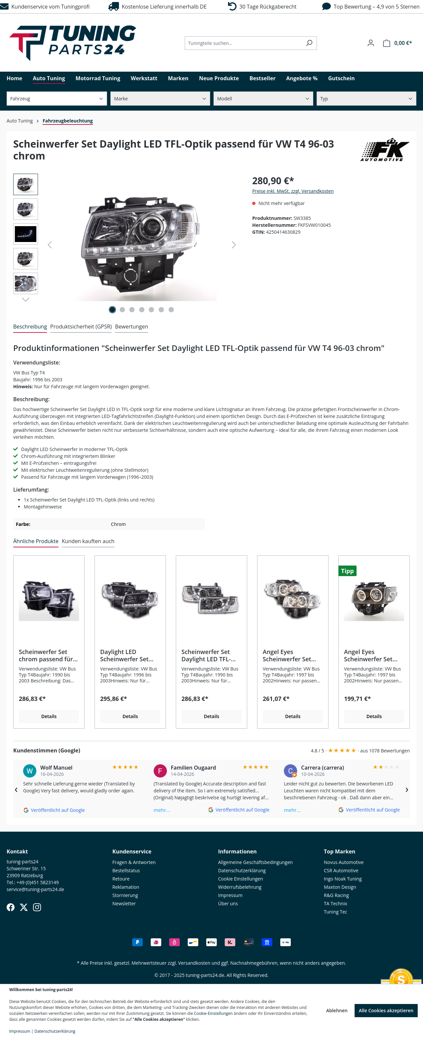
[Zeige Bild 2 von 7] (122, 309)
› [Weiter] (406, 788)
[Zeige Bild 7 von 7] (171, 309)
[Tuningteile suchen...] (243, 43)
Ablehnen (337, 1010)
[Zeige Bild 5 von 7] (151, 309)
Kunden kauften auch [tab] (88, 541)
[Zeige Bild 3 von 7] (132, 309)
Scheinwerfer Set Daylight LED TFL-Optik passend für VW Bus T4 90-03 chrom (207, 655)
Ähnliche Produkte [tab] (35, 541)
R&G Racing (336, 895)
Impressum (230, 895)
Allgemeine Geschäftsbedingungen (255, 862)
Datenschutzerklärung (242, 870)
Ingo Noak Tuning (343, 879)
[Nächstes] (234, 245)
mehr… (162, 810)
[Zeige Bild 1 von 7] (112, 309)
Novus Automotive (344, 862)
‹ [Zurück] (16, 788)
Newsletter (124, 903)
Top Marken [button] (339, 851)
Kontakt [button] (17, 851)
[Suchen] (309, 43)
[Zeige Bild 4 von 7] (141, 309)
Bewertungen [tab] (131, 326)
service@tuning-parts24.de (35, 889)
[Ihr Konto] (371, 43)
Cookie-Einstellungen (213, 1013)
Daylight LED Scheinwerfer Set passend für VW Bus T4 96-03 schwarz (128, 655)
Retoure (121, 879)
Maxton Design (340, 887)
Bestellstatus (126, 870)
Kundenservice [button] (131, 851)
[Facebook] (11, 907)
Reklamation (125, 887)
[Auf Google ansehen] (54, 810)
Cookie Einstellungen (240, 879)
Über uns (228, 903)
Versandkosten (194, 963)
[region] (126, 245)
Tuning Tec (335, 912)
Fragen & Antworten (134, 862)
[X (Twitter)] (24, 907)
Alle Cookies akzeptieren (386, 1010)
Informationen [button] (237, 851)
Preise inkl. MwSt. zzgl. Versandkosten (292, 191)
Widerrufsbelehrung (239, 887)
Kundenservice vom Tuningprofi (45, 6)
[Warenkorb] (397, 43)
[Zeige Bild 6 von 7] (161, 309)
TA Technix (335, 903)
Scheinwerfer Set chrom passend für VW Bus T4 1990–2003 (46, 655)
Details (49, 716)
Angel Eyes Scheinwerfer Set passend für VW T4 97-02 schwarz (370, 655)
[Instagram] (37, 907)
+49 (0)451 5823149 (38, 882)
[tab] (30, 327)
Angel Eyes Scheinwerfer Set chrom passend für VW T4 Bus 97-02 (290, 655)
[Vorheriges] (50, 245)
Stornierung (125, 895)
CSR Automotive (341, 870)
